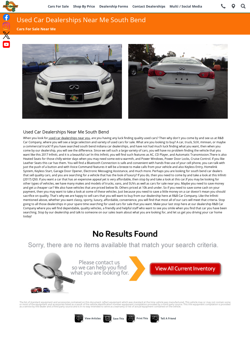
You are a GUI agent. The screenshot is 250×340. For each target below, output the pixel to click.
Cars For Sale (58, 6)
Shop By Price (84, 6)
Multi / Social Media (186, 6)
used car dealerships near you (69, 138)
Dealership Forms (113, 6)
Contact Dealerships (148, 6)
